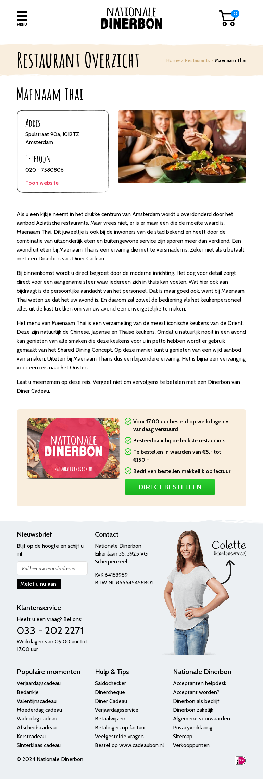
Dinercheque (110, 692)
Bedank (26, 692)
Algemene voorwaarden (201, 718)
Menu (22, 24)
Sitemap (182, 736)
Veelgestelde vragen (119, 736)
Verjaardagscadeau (39, 683)
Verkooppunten (191, 745)
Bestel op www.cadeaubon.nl (129, 745)
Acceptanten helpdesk (199, 683)
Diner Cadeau (111, 701)
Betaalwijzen (110, 718)
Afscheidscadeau (37, 727)
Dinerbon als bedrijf (196, 701)
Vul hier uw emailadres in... (49, 568)
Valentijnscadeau (37, 701)
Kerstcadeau (31, 736)
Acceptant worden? (196, 692)
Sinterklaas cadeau (39, 745)
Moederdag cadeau (39, 710)
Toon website (42, 183)
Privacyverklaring (192, 727)
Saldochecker (110, 683)
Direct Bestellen (170, 487)
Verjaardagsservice (116, 710)
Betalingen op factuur (120, 727)
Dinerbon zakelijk (193, 710)
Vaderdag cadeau (37, 718)
